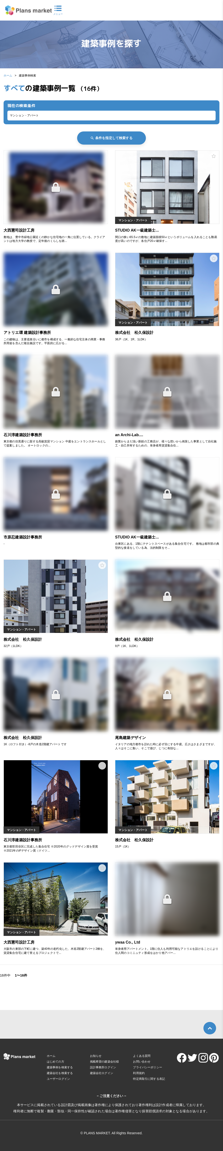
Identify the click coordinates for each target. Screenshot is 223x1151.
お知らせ (96, 1056)
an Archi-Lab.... (129, 435)
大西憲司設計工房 (19, 230)
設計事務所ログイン (103, 1067)
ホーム (8, 75)
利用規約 (139, 1073)
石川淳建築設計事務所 (23, 435)
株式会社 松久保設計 (134, 333)
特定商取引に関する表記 (149, 1078)
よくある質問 (141, 1056)
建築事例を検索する (60, 1067)
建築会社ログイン (101, 1073)
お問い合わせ (141, 1061)
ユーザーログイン (58, 1078)
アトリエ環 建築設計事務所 (27, 333)
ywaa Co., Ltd (127, 942)
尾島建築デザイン (130, 738)
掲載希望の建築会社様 (104, 1061)
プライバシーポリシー (147, 1067)
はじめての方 (55, 1061)
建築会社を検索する (60, 1073)
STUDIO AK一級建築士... (137, 230)
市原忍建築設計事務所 (23, 537)
